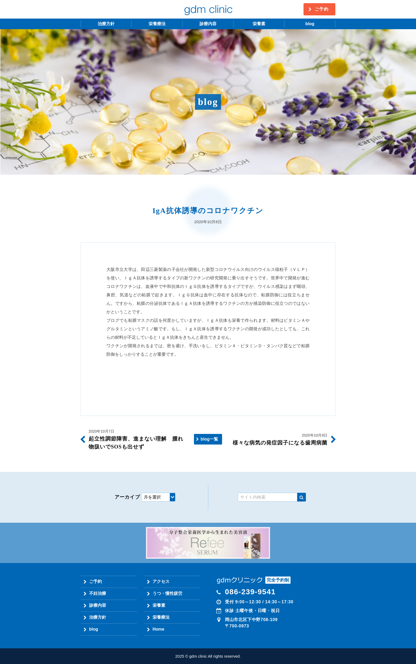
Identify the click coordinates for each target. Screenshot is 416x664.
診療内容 (208, 23)
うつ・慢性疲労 (167, 593)
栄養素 (259, 23)
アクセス (161, 581)
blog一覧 (209, 439)
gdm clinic (208, 9)
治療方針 (106, 23)
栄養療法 (157, 23)
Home (158, 629)
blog (309, 23)
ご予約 (322, 9)
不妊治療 (97, 593)
